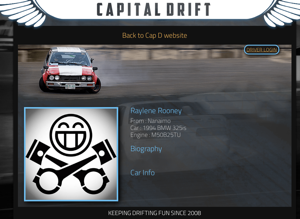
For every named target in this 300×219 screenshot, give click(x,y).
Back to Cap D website (154, 35)
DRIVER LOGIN (262, 49)
